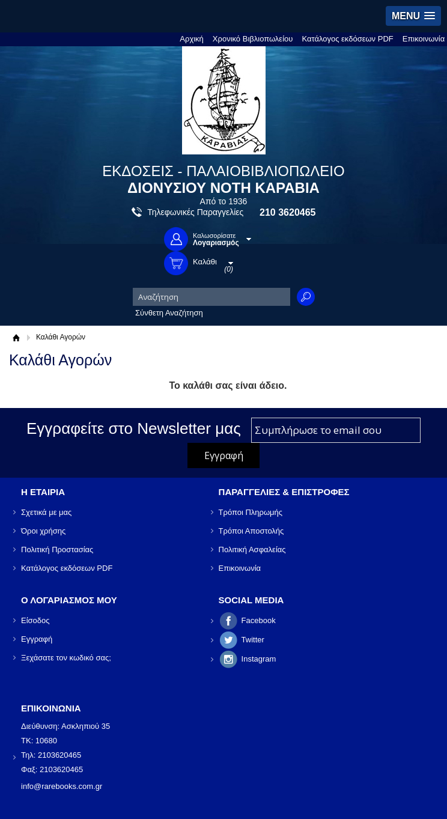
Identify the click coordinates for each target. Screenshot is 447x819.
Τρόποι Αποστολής (251, 530)
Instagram (259, 658)
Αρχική (192, 38)
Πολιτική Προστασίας (57, 549)
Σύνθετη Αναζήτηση (169, 312)
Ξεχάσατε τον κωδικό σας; (66, 657)
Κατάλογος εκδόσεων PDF (347, 38)
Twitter (253, 639)
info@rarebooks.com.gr (61, 786)
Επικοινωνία (424, 38)
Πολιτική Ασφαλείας (252, 549)
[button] (413, 16)
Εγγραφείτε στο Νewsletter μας (133, 428)
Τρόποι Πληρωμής (251, 512)
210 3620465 (287, 212)
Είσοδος (35, 620)
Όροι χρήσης (43, 530)
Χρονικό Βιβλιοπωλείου (253, 38)
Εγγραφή (36, 639)
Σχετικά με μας (46, 512)
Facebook (259, 620)
